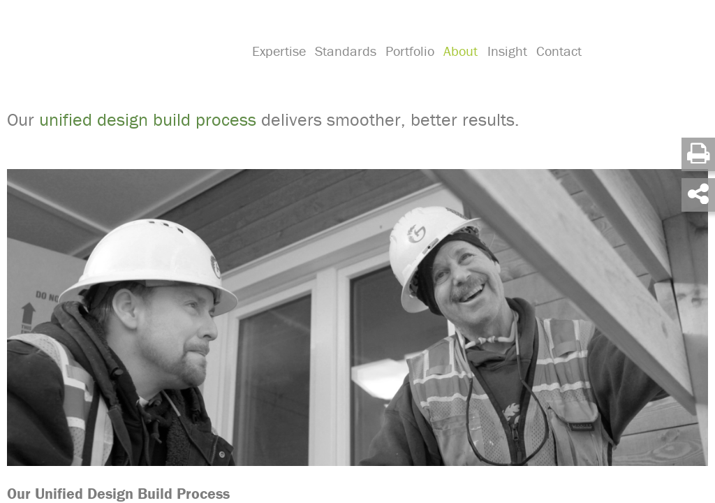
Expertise (278, 66)
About (457, 66)
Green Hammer (120, 51)
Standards (344, 66)
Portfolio (407, 66)
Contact (552, 66)
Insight (502, 66)
